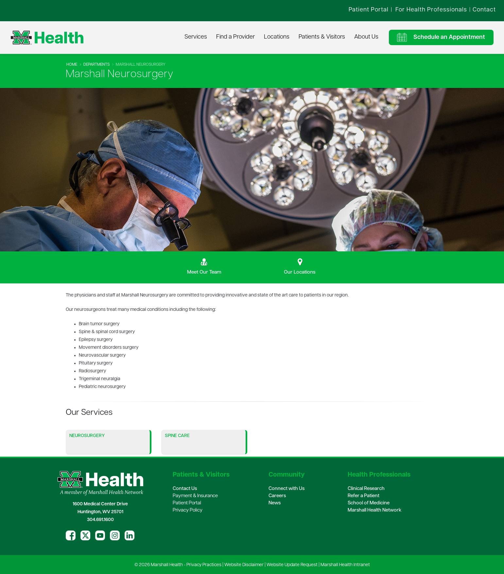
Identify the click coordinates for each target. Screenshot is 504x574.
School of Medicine (369, 503)
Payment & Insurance (195, 496)
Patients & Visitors (322, 37)
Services (195, 37)
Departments (96, 65)
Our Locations (300, 272)
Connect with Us (286, 488)
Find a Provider (235, 37)
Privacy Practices (203, 565)
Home (71, 65)
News (275, 503)
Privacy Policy (187, 510)
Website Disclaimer (244, 565)
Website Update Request (292, 565)
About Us (366, 37)
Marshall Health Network (374, 510)
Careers (277, 496)
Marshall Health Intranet (345, 565)
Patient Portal (187, 503)
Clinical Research (366, 488)
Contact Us (185, 488)
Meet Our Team (204, 272)
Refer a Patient (363, 496)
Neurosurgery (87, 435)
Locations (276, 37)
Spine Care (177, 435)
